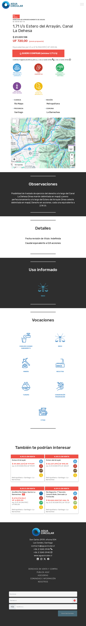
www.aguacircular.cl (43, 556)
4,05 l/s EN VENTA (61, 457)
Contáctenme (67, 613)
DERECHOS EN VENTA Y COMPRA (43, 569)
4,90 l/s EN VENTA (27, 457)
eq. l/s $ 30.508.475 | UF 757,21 (58, 502)
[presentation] (21, 613)
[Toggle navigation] (82, 4)
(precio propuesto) (36, 41)
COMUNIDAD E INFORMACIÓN (43, 579)
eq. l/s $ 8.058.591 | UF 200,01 (57, 466)
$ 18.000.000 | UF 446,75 (57, 500)
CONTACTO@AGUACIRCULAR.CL (25, 60)
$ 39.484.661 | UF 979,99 (23, 464)
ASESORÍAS (43, 575)
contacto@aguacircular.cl (43, 546)
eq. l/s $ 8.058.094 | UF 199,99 (23, 466)
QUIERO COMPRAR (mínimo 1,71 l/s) (38, 53)
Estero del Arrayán (53, 460)
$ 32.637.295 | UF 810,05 (57, 464)
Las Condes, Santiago (43, 543)
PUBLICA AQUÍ (43, 572)
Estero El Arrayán (19, 460)
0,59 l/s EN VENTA (61, 489)
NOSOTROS (43, 582)
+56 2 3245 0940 (45, 60)
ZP (23, 494)
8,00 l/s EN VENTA (27, 489)
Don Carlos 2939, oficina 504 (43, 540)
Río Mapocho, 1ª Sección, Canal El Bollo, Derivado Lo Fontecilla (56, 494)
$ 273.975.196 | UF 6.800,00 (19, 499)
